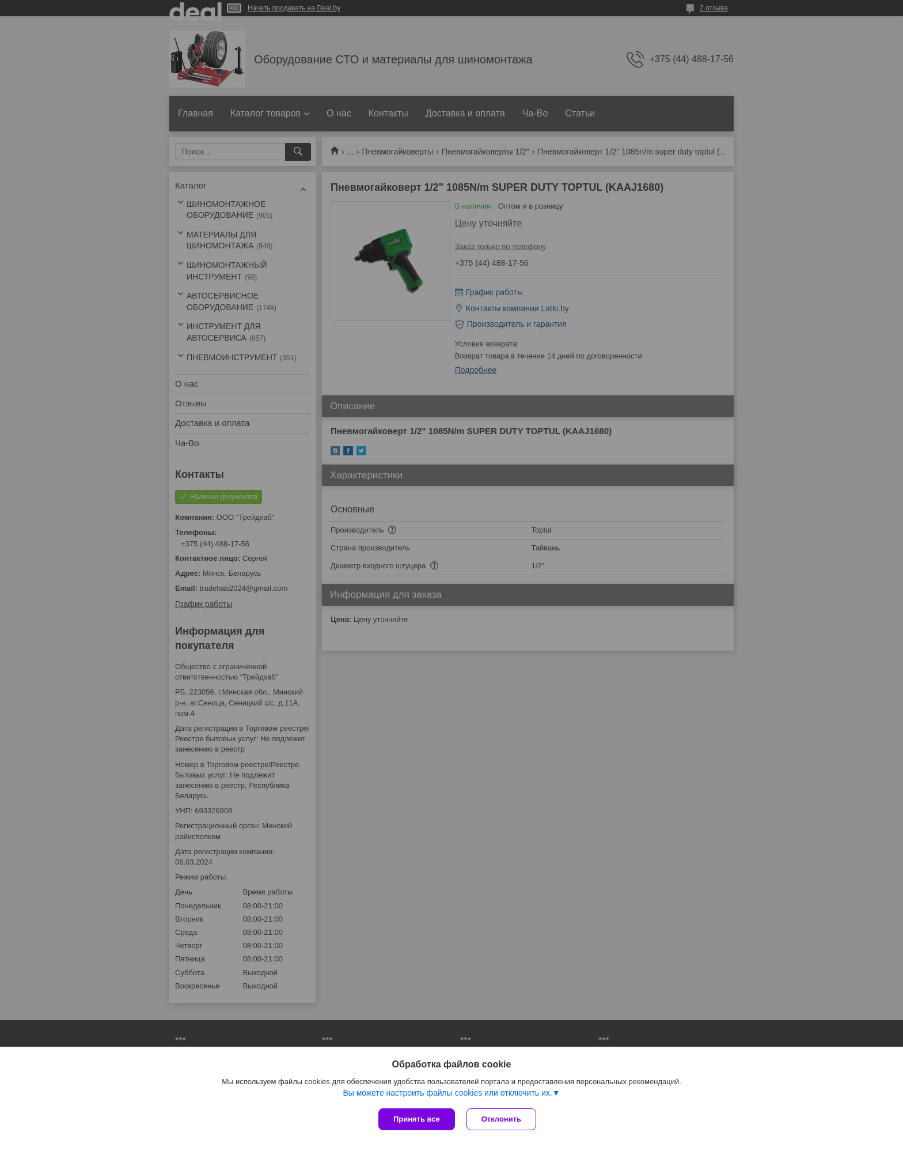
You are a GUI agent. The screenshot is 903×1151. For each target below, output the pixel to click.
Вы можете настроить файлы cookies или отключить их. (447, 1092)
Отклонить (501, 1119)
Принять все (416, 1119)
